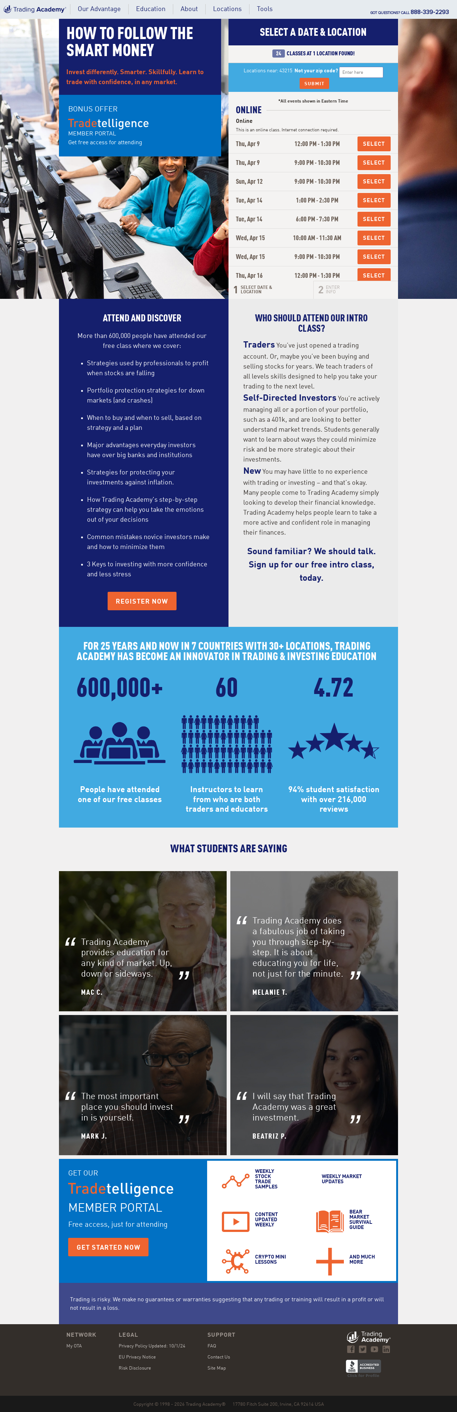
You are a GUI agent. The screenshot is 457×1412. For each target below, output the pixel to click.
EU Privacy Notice (137, 1357)
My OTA (74, 1346)
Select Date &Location (256, 290)
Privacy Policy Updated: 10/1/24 (152, 1346)
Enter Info (333, 290)
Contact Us (218, 1357)
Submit (314, 84)
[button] (150, 9)
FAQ (211, 1346)
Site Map (216, 1368)
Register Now (142, 601)
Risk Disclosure (135, 1368)
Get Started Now (108, 1247)
